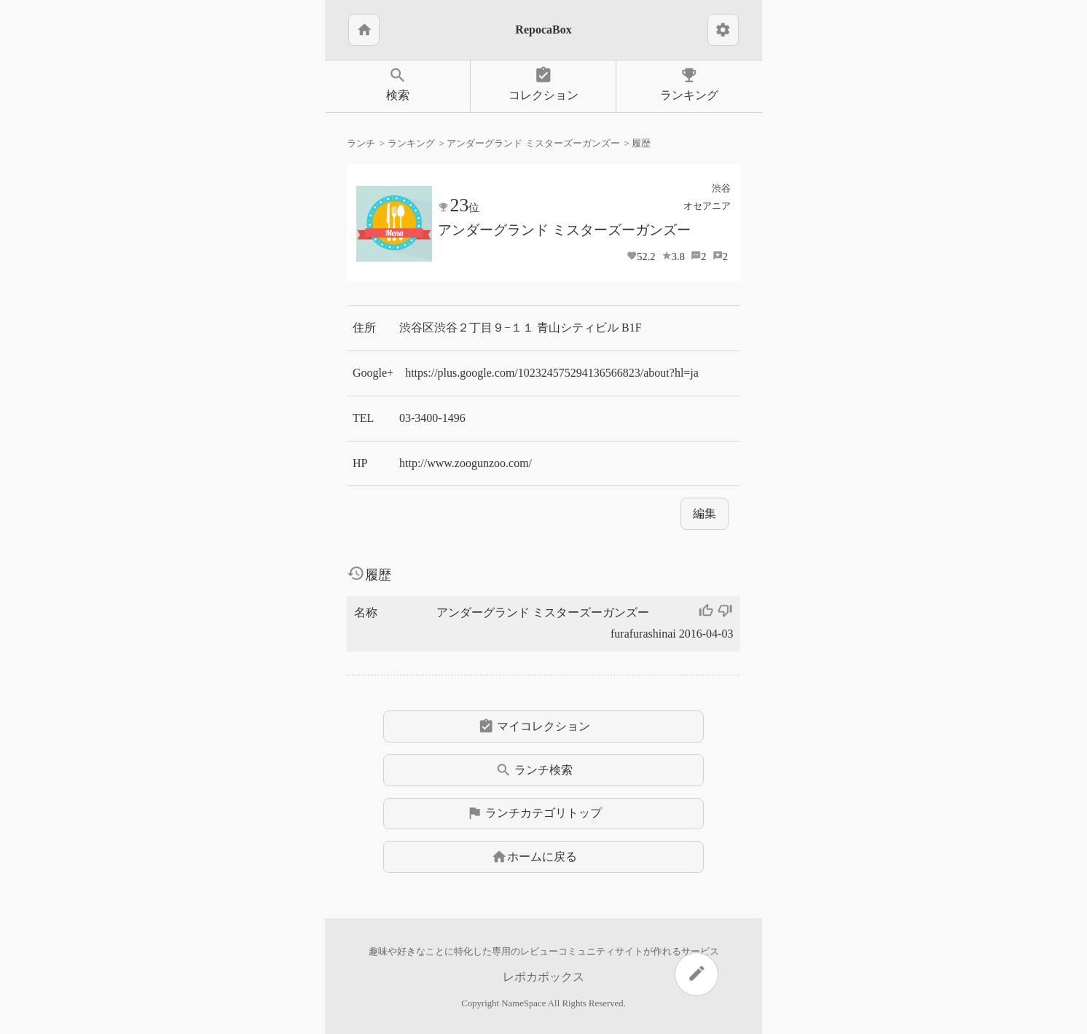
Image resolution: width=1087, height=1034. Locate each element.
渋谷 (721, 188)
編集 (704, 513)
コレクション (543, 83)
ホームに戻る (534, 857)
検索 (397, 83)
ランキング (689, 83)
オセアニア (707, 205)
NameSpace (523, 1003)
